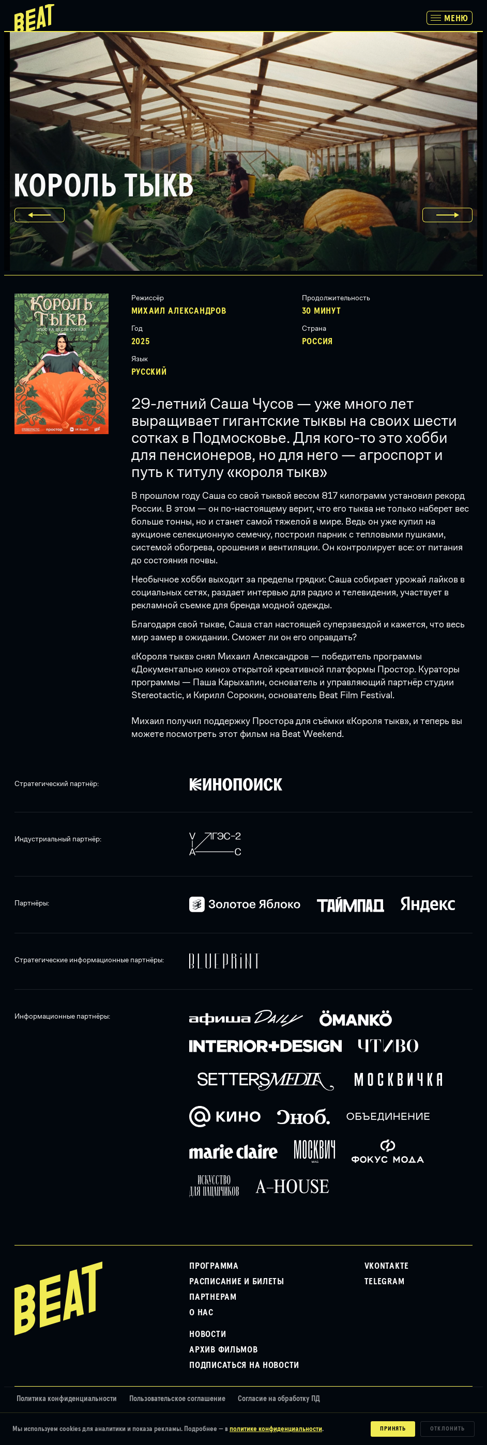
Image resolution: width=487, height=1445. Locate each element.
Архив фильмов (223, 1350)
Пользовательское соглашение (177, 1399)
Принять (393, 1429)
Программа (213, 1266)
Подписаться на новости (244, 1365)
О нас (201, 1312)
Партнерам (212, 1297)
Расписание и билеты (236, 1281)
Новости (207, 1334)
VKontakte (386, 1266)
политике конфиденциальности (276, 1429)
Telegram (384, 1281)
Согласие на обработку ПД (279, 1399)
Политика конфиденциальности (67, 1399)
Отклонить (447, 1429)
